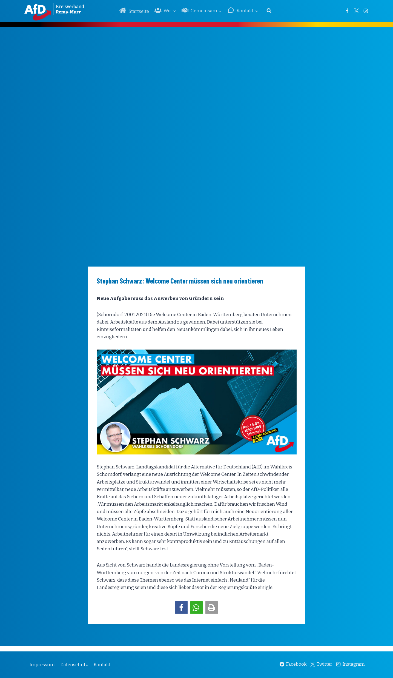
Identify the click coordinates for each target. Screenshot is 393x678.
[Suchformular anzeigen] (269, 11)
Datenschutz (74, 665)
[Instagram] (366, 10)
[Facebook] (347, 10)
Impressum (42, 665)
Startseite (134, 10)
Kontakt (102, 665)
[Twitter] (356, 10)
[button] (181, 607)
